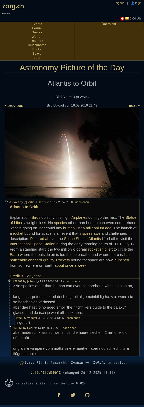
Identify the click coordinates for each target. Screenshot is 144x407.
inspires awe (89, 233)
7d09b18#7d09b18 (46, 373)
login (138, 3)
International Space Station (32, 244)
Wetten (37, 36)
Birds (36, 217)
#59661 (17, 327)
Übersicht (109, 24)
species (60, 223)
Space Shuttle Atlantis (82, 239)
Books (37, 49)
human (69, 228)
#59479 (14, 202)
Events (37, 24)
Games (37, 32)
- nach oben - (82, 202)
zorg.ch (13, 5)
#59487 (17, 281)
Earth (14, 255)
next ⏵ (134, 106)
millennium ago (98, 228)
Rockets (63, 260)
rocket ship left (100, 249)
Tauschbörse (37, 45)
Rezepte (37, 40)
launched (121, 260)
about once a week (70, 265)
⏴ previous (14, 106)
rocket (18, 233)
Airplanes (79, 217)
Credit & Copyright (25, 276)
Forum (37, 28)
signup (120, 3)
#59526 (21, 317)
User (37, 57)
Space (37, 53)
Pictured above (43, 239)
